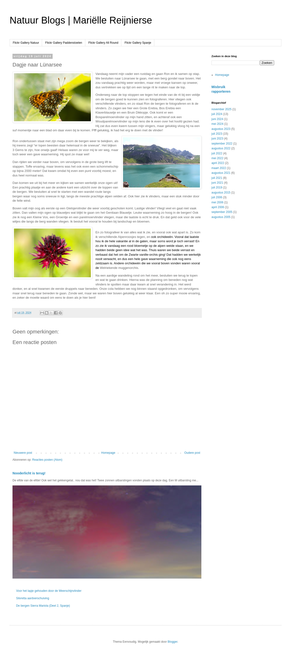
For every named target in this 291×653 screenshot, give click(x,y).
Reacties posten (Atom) (47, 459)
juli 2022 (216, 153)
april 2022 (217, 163)
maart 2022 (218, 168)
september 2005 (221, 212)
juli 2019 (216, 187)
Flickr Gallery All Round (103, 42)
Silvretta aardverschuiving (32, 598)
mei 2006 (217, 202)
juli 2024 (216, 114)
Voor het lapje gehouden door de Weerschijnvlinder (48, 591)
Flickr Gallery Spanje (137, 42)
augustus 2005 (220, 217)
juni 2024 (217, 119)
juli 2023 (216, 133)
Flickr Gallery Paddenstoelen (63, 42)
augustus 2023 (220, 129)
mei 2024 (217, 124)
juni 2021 (217, 182)
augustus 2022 (220, 148)
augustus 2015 (220, 192)
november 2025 (221, 109)
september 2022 (221, 143)
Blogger (173, 641)
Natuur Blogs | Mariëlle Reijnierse (81, 20)
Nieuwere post (23, 452)
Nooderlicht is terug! (28, 473)
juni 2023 (217, 138)
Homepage (108, 452)
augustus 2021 (220, 173)
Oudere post (192, 452)
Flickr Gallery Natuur (26, 42)
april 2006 (217, 207)
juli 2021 (216, 178)
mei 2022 (217, 158)
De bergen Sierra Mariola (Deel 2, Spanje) (43, 605)
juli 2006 (216, 197)
